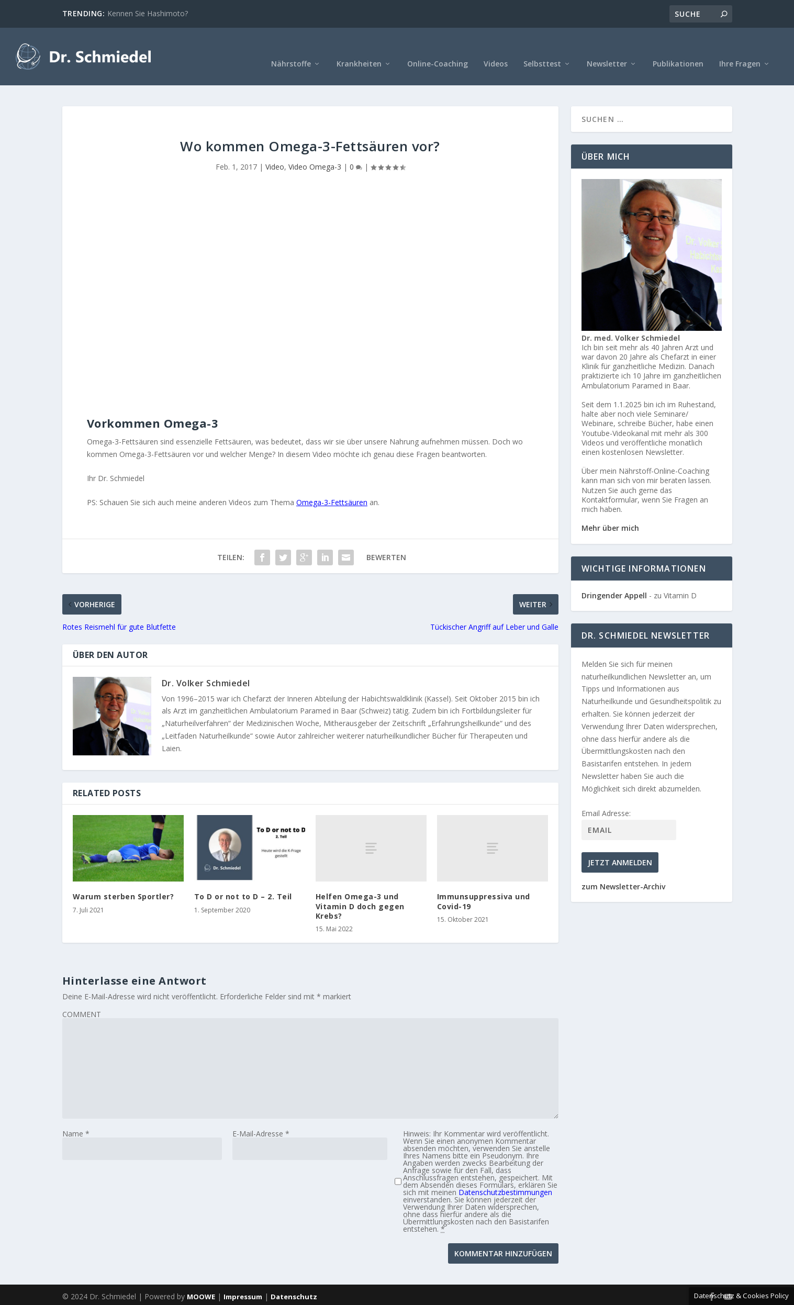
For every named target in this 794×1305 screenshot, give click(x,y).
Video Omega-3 (314, 151)
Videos (496, 48)
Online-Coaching (437, 48)
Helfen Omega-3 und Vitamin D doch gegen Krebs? (360, 890)
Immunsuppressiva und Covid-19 (483, 885)
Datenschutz (294, 1281)
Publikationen (678, 48)
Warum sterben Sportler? (123, 881)
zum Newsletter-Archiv (623, 871)
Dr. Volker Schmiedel (206, 667)
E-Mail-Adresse (260, 1118)
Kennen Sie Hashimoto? (147, 13)
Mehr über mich (610, 512)
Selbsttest (542, 48)
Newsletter (607, 48)
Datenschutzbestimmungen (505, 1176)
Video (274, 151)
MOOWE (201, 1281)
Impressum (242, 1281)
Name (76, 1118)
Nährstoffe (291, 48)
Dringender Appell (614, 580)
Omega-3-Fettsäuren (331, 487)
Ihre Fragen (740, 48)
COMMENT (81, 998)
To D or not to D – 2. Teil (243, 881)
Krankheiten (359, 48)
